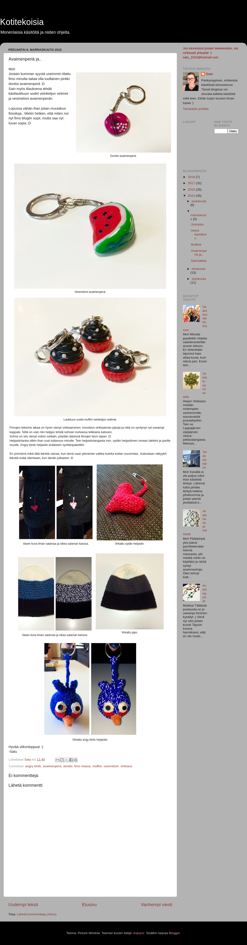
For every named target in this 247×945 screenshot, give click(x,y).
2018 (192, 177)
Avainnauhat (204, 593)
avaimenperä (52, 766)
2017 (192, 183)
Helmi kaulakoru (199, 234)
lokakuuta (198, 269)
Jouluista (197, 224)
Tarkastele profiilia (196, 109)
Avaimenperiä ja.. (199, 252)
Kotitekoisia (22, 22)
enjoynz (138, 933)
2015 (192, 195)
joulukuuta (199, 201)
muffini (97, 766)
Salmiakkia (198, 260)
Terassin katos (204, 459)
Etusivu (89, 904)
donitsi (67, 766)
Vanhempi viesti (156, 904)
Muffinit (196, 244)
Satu (209, 74)
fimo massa (82, 766)
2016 (192, 189)
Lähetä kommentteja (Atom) (37, 914)
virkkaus (126, 766)
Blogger (174, 933)
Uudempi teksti (23, 904)
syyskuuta (199, 279)
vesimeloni (111, 766)
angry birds (33, 766)
